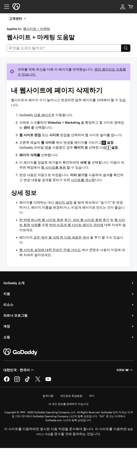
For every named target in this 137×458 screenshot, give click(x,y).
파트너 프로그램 (15, 315)
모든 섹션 (40, 237)
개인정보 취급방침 (71, 396)
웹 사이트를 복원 (53, 167)
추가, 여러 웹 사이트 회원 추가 (86, 220)
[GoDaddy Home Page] (20, 352)
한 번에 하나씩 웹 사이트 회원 (41, 220)
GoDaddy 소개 (14, 283)
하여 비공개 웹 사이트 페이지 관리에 (76, 225)
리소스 (8, 304)
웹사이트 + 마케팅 (36, 28)
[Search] (125, 48)
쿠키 (91, 396)
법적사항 (48, 396)
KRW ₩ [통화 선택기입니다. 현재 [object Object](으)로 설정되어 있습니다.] (125, 369)
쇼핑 (6, 337)
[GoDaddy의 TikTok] (27, 381)
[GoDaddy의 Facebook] (6, 381)
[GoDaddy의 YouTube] (48, 381)
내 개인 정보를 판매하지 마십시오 (68, 404)
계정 (6, 326)
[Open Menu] (5, 6)
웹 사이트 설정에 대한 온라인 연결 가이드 (50, 249)
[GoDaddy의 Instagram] (17, 381)
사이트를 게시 (81, 180)
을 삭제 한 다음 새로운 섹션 (68, 237)
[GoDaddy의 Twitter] (38, 381)
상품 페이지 (42, 115)
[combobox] (64, 48)
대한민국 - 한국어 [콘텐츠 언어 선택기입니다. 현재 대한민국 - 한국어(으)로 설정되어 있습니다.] (19, 369)
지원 (6, 293)
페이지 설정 (64, 202)
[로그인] (123, 7)
